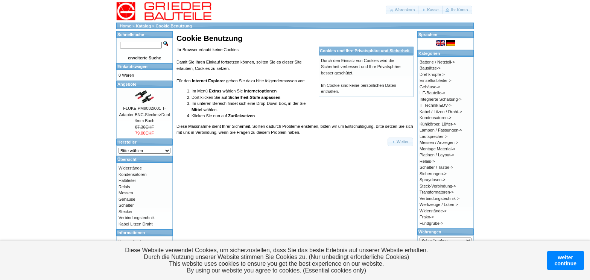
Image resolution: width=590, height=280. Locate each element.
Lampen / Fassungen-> (441, 130)
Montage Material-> (437, 149)
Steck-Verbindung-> (438, 186)
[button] (402, 10)
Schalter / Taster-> (436, 167)
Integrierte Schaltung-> (441, 99)
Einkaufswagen (132, 66)
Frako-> (427, 217)
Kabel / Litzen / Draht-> (441, 111)
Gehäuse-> (430, 87)
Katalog (143, 26)
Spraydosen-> (433, 179)
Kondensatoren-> (436, 117)
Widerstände (130, 168)
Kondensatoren (133, 174)
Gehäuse (127, 199)
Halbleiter (127, 180)
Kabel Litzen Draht (136, 224)
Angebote (127, 84)
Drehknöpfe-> (432, 74)
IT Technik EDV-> (436, 105)
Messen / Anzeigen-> (439, 142)
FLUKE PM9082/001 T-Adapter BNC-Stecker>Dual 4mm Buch (144, 114)
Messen (126, 193)
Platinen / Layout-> (437, 155)
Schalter (126, 205)
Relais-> (427, 161)
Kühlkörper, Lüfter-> (438, 124)
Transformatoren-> (437, 192)
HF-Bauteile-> (432, 93)
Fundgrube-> (431, 223)
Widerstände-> (433, 211)
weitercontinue (565, 260)
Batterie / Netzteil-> (437, 62)
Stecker (125, 211)
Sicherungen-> (433, 173)
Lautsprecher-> (433, 136)
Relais (124, 187)
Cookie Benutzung (174, 26)
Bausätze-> (430, 68)
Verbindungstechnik (137, 217)
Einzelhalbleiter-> (436, 80)
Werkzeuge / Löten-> (439, 204)
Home (125, 26)
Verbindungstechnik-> (439, 198)
